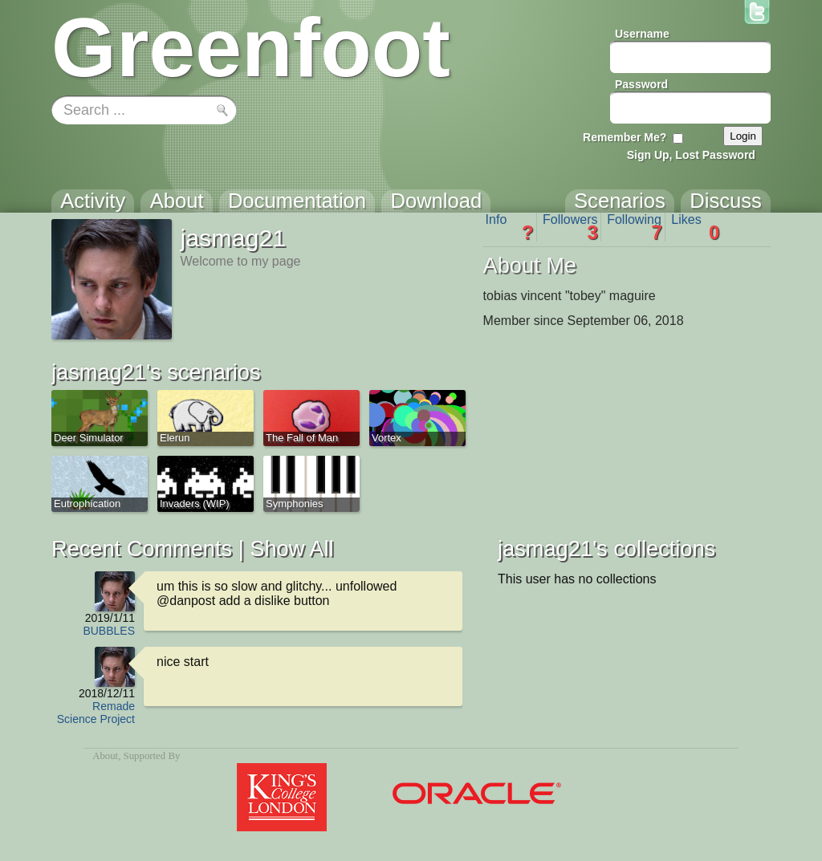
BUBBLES (109, 630)
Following (634, 227)
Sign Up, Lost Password (691, 154)
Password (641, 84)
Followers (570, 227)
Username (642, 33)
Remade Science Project (96, 712)
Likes (695, 227)
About (105, 755)
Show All (291, 548)
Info (510, 227)
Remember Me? (624, 137)
